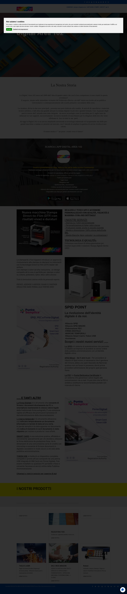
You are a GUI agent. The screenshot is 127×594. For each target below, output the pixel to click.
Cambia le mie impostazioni (20, 29)
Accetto (9, 29)
